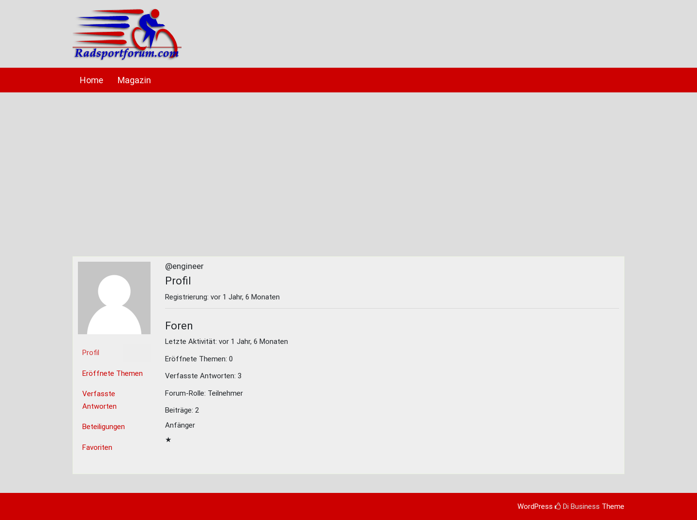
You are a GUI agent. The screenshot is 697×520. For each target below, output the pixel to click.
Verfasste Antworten (99, 400)
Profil (90, 352)
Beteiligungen (103, 426)
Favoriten (97, 447)
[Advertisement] (348, 170)
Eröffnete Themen (112, 373)
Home (91, 80)
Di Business (577, 506)
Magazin (134, 80)
